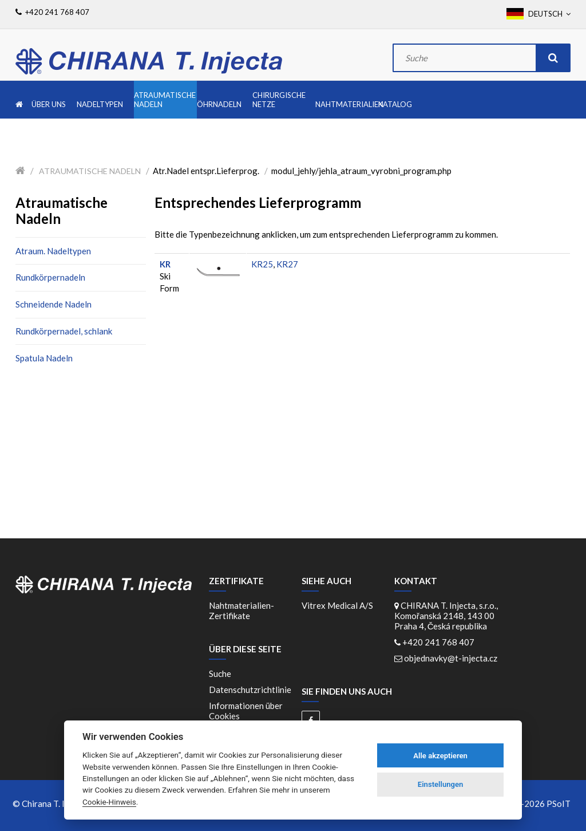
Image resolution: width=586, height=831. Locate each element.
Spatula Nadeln (44, 358)
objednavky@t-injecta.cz (450, 658)
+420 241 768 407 (438, 642)
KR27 (287, 264)
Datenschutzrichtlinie (250, 689)
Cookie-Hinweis (109, 801)
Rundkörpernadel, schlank (63, 331)
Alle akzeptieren (440, 755)
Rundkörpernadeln (50, 277)
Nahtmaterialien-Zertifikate (241, 610)
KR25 (262, 264)
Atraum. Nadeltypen (53, 251)
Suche (220, 673)
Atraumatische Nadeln (90, 171)
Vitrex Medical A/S (337, 605)
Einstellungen (441, 784)
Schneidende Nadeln (53, 304)
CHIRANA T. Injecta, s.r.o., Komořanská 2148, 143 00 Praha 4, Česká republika (446, 615)
